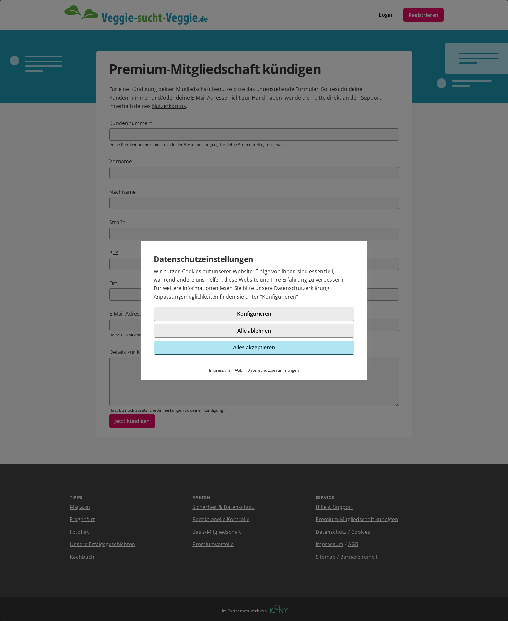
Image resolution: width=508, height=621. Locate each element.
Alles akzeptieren (254, 347)
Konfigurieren (279, 296)
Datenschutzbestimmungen (273, 370)
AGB (239, 370)
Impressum (219, 370)
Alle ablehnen (254, 330)
